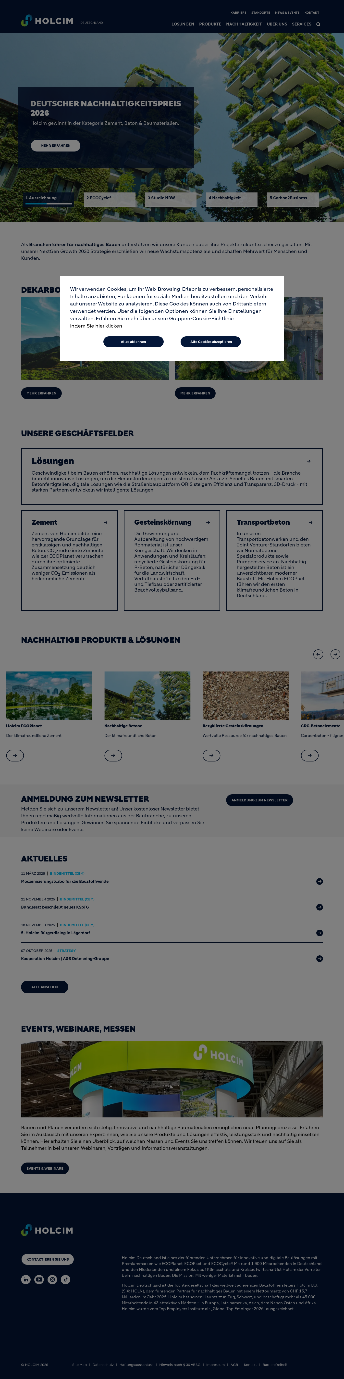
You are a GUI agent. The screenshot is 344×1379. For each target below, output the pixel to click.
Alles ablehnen (133, 342)
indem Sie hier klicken (96, 326)
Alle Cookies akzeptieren (211, 342)
